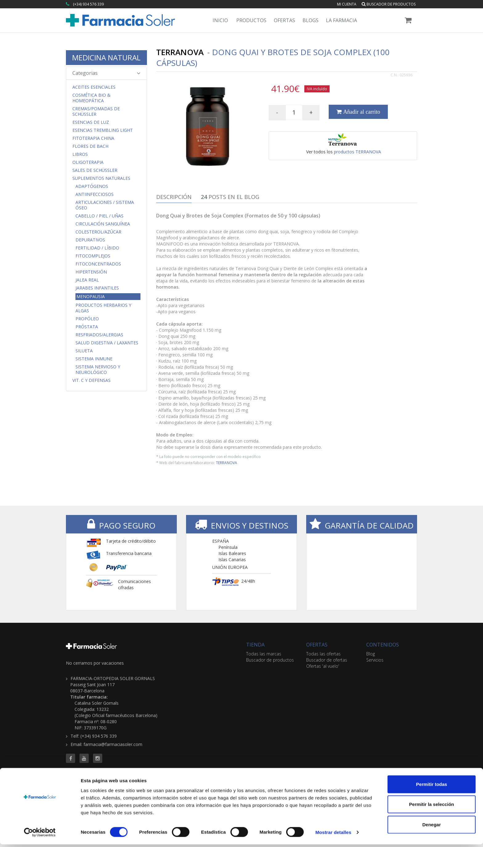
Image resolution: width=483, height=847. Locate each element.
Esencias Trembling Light (102, 130)
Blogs (310, 20)
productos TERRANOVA (357, 152)
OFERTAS (316, 644)
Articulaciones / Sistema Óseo (104, 205)
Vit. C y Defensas (91, 380)
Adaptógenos (91, 186)
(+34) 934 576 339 (88, 4)
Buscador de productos (389, 4)
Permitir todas (431, 786)
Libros (80, 154)
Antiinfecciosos (94, 194)
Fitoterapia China (93, 138)
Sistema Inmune (93, 359)
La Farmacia (341, 20)
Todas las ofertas (323, 654)
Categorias (106, 73)
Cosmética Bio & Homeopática (91, 97)
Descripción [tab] (174, 197)
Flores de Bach (90, 146)
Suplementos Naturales (101, 178)
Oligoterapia (88, 162)
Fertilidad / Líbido (97, 248)
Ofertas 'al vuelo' (322, 666)
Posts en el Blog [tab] (230, 197)
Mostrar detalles (333, 834)
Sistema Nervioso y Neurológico (97, 369)
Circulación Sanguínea (102, 224)
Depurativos (90, 240)
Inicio (220, 20)
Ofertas (284, 20)
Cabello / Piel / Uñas (99, 216)
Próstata (86, 327)
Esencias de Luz (90, 122)
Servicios (375, 660)
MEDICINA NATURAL (106, 57)
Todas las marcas (263, 654)
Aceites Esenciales (94, 87)
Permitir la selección (431, 806)
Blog (370, 654)
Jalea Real (87, 280)
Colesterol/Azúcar (98, 232)
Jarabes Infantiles (97, 288)
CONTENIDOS (382, 644)
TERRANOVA (226, 462)
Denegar (431, 826)
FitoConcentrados (98, 264)
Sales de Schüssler (94, 170)
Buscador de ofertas (326, 660)
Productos (251, 20)
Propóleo (87, 319)
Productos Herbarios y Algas (103, 308)
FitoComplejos (92, 256)
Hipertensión (91, 272)
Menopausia (90, 296)
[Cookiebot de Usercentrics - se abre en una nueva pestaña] (40, 835)
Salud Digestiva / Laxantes (106, 343)
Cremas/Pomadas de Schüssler (96, 111)
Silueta (84, 351)
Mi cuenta (346, 4)
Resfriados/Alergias (99, 335)
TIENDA (255, 644)
